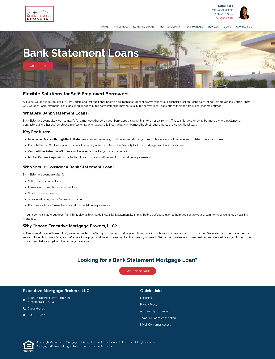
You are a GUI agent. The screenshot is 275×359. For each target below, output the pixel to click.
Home (104, 26)
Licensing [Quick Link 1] (146, 297)
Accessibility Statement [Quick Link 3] (154, 311)
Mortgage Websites (49, 346)
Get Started (38, 66)
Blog (227, 26)
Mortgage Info (170, 26)
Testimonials (194, 26)
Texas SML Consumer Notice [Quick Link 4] (158, 317)
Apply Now (121, 26)
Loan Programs (143, 26)
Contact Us (244, 26)
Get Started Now (138, 271)
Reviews (213, 26)
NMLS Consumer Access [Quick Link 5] (155, 324)
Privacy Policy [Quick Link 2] (148, 304)
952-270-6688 (224, 17)
